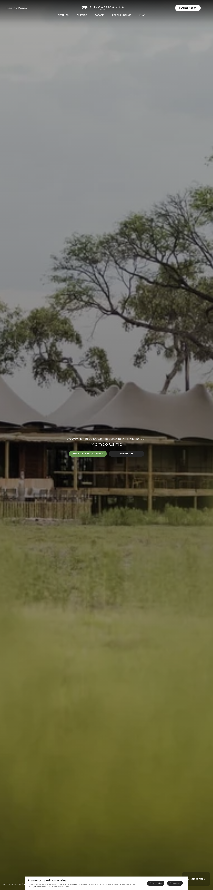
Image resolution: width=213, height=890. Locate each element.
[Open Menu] (7, 8)
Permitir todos (156, 883)
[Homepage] (4, 884)
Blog (147, 15)
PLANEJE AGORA (197, 8)
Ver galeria (126, 454)
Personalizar (175, 883)
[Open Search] (21, 8)
